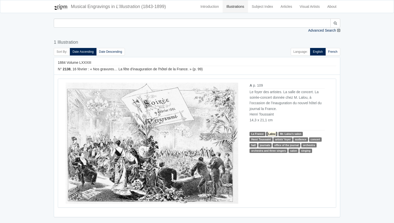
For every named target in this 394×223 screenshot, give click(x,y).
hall (253, 145)
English (318, 51)
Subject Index (262, 7)
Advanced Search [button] (322, 30)
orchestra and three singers (268, 150)
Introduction (210, 7)
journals (265, 145)
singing (305, 150)
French (332, 51)
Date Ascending (83, 51)
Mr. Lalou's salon (290, 133)
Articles (286, 7)
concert (315, 139)
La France (257, 133)
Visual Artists (310, 7)
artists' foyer (283, 139)
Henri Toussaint (261, 139)
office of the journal (286, 145)
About (331, 7)
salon (293, 150)
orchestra (309, 145)
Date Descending (110, 51)
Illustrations (235, 7)
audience (301, 139)
